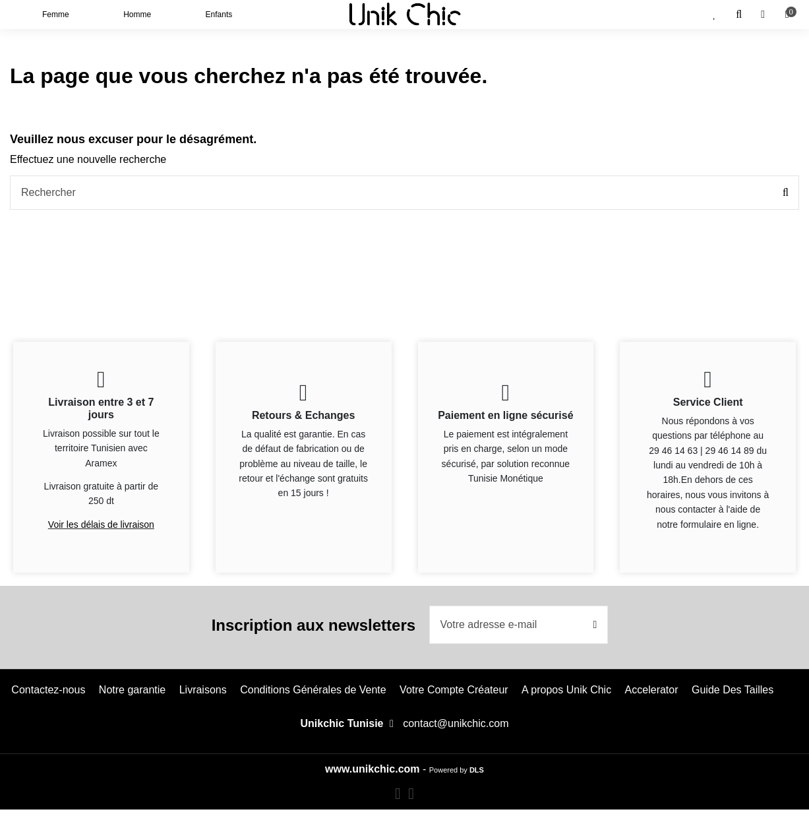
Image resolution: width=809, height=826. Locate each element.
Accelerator (651, 689)
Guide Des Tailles (732, 689)
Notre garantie (132, 689)
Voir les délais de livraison (101, 524)
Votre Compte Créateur (454, 689)
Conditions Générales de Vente (313, 689)
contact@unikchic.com (455, 723)
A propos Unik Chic (566, 689)
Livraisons (203, 689)
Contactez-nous (48, 689)
